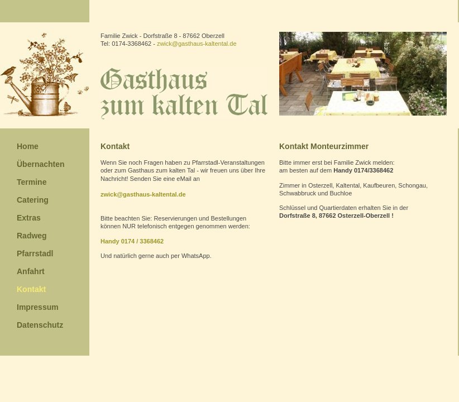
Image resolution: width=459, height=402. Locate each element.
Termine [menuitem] (31, 182)
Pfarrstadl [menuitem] (35, 253)
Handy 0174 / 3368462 (132, 241)
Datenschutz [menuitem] (40, 324)
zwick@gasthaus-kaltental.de (197, 43)
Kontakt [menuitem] (31, 289)
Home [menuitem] (28, 146)
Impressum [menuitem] (38, 307)
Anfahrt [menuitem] (31, 271)
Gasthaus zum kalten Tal (183, 92)
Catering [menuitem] (33, 199)
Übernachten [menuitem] (41, 164)
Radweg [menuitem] (32, 235)
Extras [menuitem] (29, 217)
